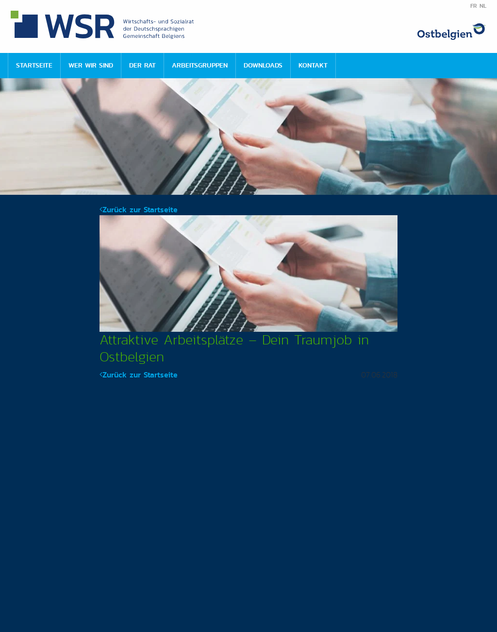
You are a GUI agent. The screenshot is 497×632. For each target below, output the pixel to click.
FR (473, 5)
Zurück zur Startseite (138, 209)
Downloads (263, 65)
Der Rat (142, 65)
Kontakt (313, 65)
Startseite (34, 65)
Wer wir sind (90, 65)
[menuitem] (34, 65)
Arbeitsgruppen (200, 65)
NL (483, 5)
